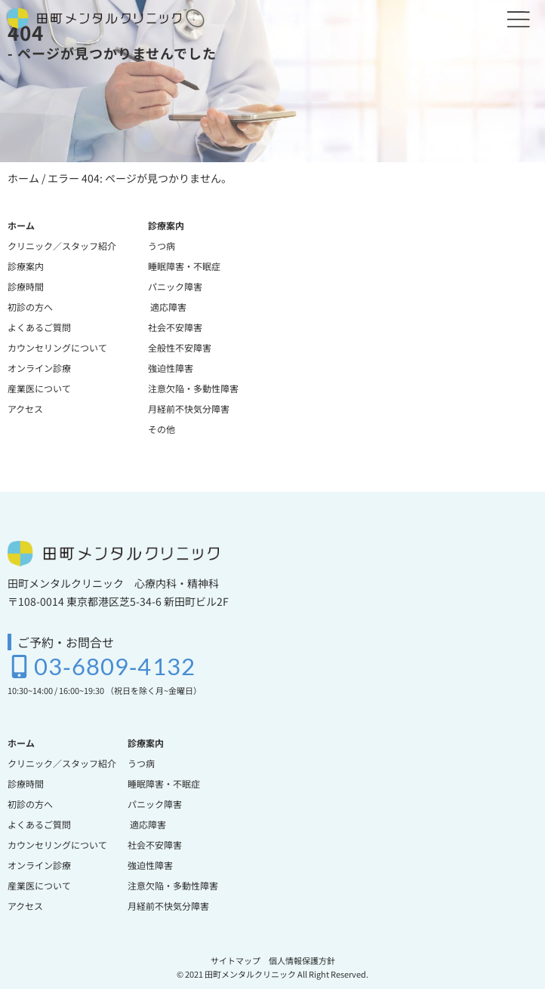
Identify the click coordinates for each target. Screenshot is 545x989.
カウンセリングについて (57, 347)
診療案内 (26, 266)
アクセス (25, 408)
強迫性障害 (170, 367)
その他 (161, 428)
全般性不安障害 (179, 347)
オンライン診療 (39, 367)
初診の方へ (30, 306)
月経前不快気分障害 (188, 408)
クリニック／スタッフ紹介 (62, 245)
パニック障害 (175, 286)
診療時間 (26, 286)
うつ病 (161, 245)
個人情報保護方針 (302, 960)
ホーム (23, 178)
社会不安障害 (175, 327)
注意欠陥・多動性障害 (193, 388)
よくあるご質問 (39, 327)
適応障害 (167, 306)
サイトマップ (235, 960)
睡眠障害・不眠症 (184, 266)
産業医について (39, 388)
